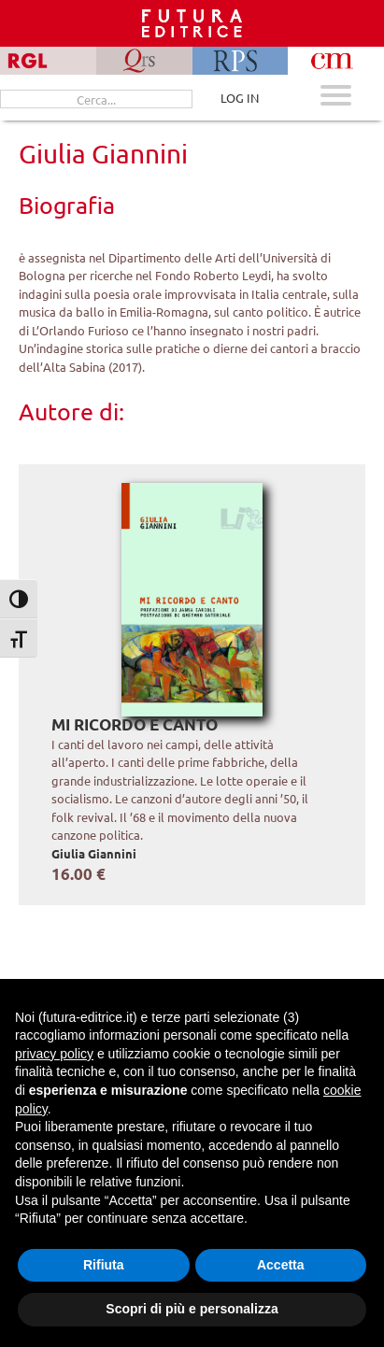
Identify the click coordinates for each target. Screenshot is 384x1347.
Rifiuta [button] (103, 1264)
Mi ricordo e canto (134, 724)
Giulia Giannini (93, 853)
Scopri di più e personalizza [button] (191, 1308)
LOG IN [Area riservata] (239, 98)
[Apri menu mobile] (335, 97)
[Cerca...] (96, 99)
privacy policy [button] (54, 1053)
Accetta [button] (281, 1264)
